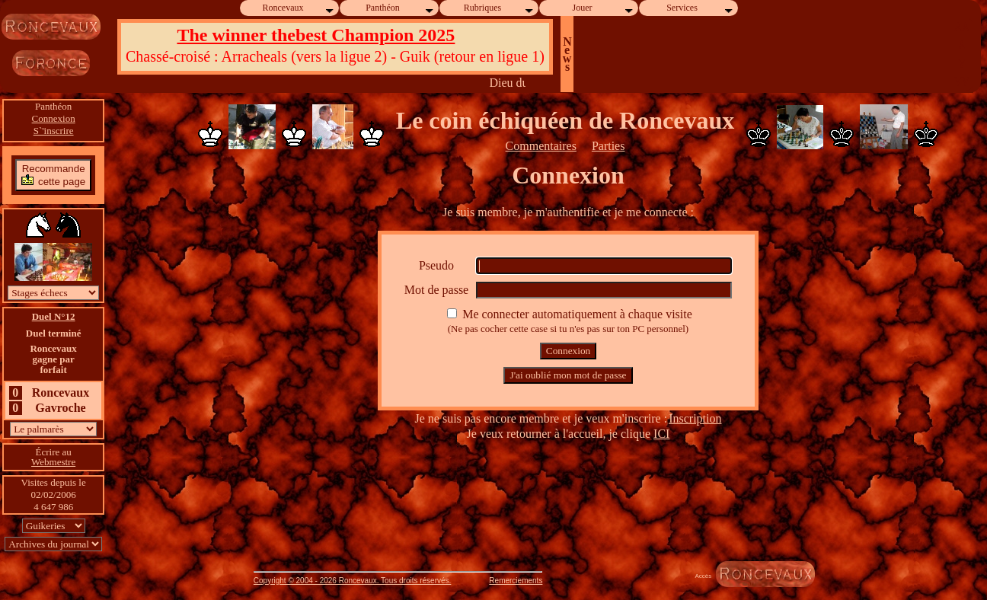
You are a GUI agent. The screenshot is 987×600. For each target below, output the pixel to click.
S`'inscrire (54, 130)
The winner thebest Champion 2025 (316, 35)
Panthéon (400, 8)
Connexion (53, 118)
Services (700, 8)
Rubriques (499, 8)
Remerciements (515, 580)
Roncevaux (299, 8)
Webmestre (53, 462)
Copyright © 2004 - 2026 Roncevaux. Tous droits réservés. (353, 580)
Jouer (604, 8)
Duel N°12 (53, 316)
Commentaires (541, 145)
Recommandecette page (53, 175)
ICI (661, 433)
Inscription (695, 418)
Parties (608, 145)
